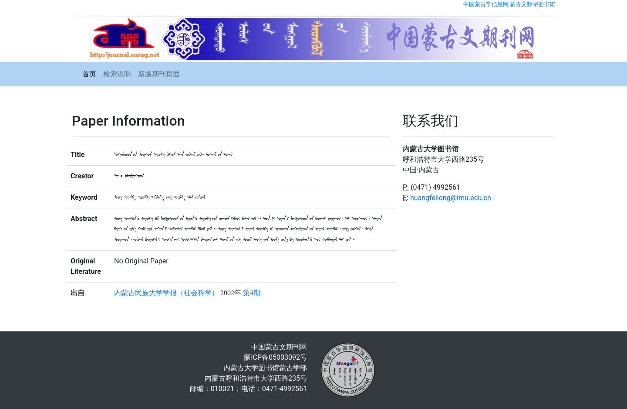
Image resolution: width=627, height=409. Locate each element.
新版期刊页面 (159, 74)
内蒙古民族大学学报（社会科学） (166, 293)
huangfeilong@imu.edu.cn (450, 198)
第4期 (251, 293)
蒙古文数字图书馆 (532, 4)
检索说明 (117, 74)
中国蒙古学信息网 (486, 4)
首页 (89, 74)
